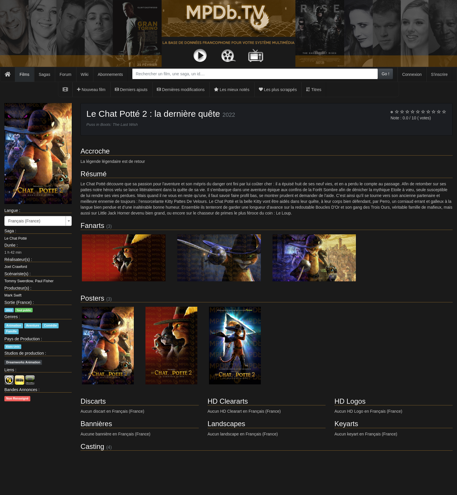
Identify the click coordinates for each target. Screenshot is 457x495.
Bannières (96, 424)
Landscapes (226, 424)
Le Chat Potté (15, 238)
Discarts (93, 401)
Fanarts (92, 225)
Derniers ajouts (131, 89)
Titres (313, 89)
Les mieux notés (231, 89)
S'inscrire (439, 74)
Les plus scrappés (278, 89)
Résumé (93, 174)
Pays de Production (22, 339)
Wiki (84, 74)
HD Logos (349, 401)
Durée (9, 245)
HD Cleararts (228, 401)
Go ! (385, 74)
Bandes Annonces (20, 389)
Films (24, 74)
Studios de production (24, 353)
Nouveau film (91, 89)
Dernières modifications (181, 89)
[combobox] (255, 73)
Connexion (412, 74)
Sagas (44, 74)
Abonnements (110, 74)
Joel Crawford (15, 267)
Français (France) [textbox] (24, 221)
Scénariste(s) (16, 273)
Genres (11, 316)
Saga (9, 231)
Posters (92, 298)
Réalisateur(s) (17, 259)
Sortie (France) (17, 302)
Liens (9, 369)
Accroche (95, 151)
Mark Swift (13, 295)
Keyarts (346, 424)
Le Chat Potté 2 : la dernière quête (153, 113)
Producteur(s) (16, 288)
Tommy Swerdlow (18, 281)
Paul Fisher (44, 281)
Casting (92, 446)
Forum (65, 74)
